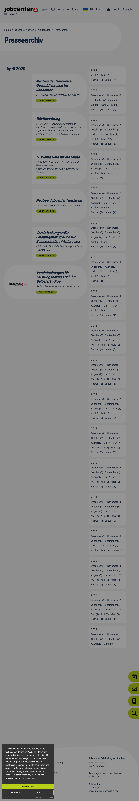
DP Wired (49, 797)
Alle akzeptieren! (28, 786)
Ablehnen (41, 792)
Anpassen (15, 792)
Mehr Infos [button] (30, 778)
